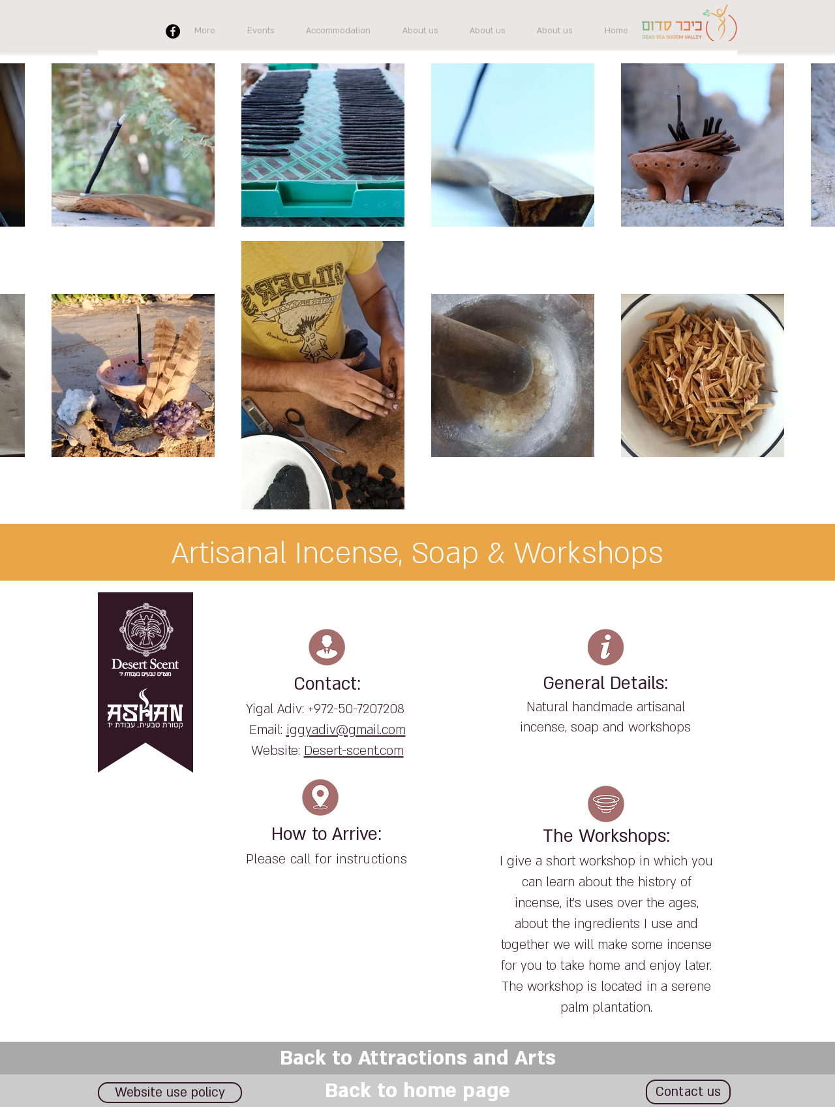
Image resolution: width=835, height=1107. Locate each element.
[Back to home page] (417, 1090)
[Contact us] (688, 1092)
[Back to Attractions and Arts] (417, 1058)
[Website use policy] (170, 1092)
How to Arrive (324, 834)
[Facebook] (173, 31)
